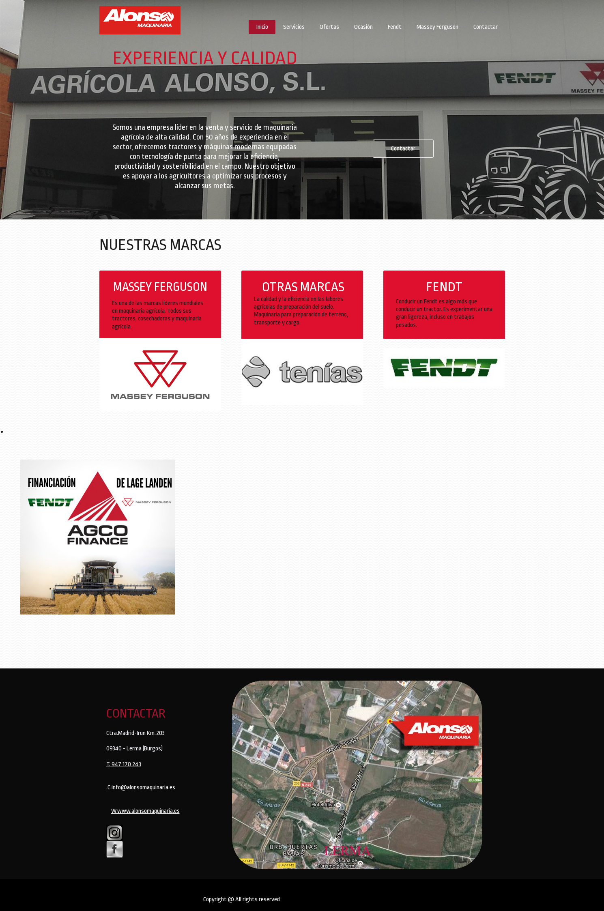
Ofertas (329, 27)
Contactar (485, 27)
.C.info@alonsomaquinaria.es (140, 787)
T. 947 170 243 (123, 764)
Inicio (262, 27)
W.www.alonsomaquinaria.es (145, 811)
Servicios (294, 27)
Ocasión (363, 27)
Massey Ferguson (437, 27)
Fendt (395, 27)
